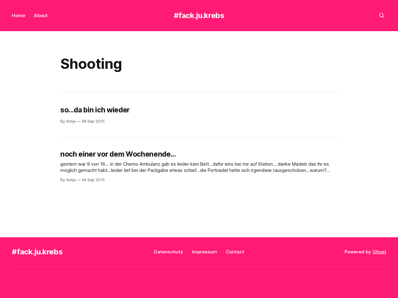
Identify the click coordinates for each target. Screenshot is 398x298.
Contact (235, 252)
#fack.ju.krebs (199, 15)
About (41, 15)
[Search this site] (382, 16)
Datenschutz (168, 252)
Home (18, 15)
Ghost (379, 252)
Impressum (204, 252)
